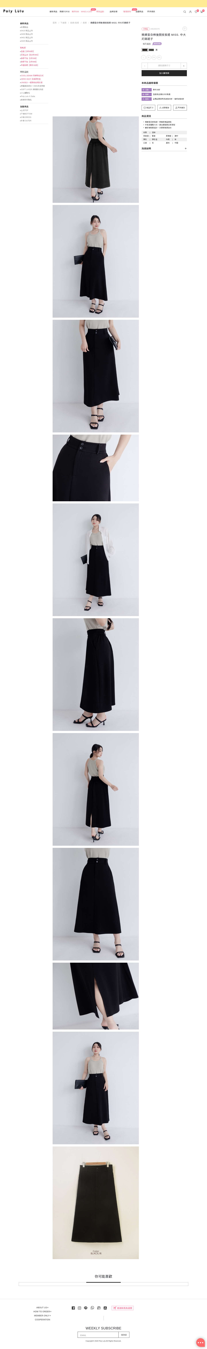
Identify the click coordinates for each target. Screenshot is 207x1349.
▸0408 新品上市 (26, 34)
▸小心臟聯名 (25, 93)
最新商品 (24, 23)
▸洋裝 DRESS (25, 117)
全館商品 (24, 106)
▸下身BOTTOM (26, 114)
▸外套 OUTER (25, 121)
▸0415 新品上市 (26, 31)
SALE (23, 48)
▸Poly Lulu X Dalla (27, 96)
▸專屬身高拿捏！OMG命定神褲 (32, 86)
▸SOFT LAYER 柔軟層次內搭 (31, 89)
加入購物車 (164, 73)
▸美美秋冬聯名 (26, 100)
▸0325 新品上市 (26, 41)
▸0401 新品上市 (26, 38)
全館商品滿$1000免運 (161, 94)
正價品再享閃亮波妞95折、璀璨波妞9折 (168, 99)
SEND (124, 1335)
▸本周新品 (24, 27)
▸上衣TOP (24, 110)
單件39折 (157, 43)
